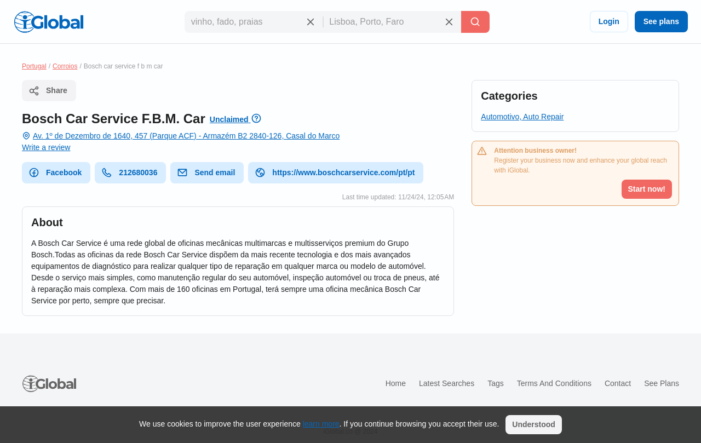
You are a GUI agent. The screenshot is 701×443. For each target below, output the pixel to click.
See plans (661, 21)
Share (47, 90)
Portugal (34, 66)
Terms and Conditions (554, 383)
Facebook (55, 172)
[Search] (475, 22)
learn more (321, 423)
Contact (618, 383)
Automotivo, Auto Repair (522, 116)
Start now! (646, 189)
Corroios (65, 66)
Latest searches (446, 383)
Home (396, 383)
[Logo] (48, 22)
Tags (495, 383)
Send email (206, 172)
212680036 (129, 172)
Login (609, 21)
